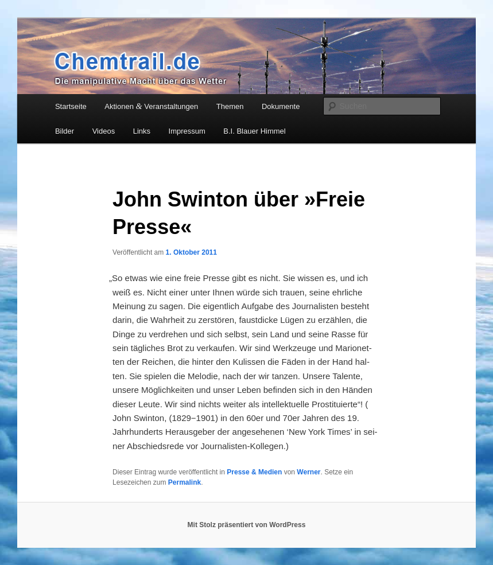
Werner (308, 472)
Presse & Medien (254, 472)
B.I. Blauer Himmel (254, 131)
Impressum (187, 131)
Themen (230, 106)
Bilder (64, 131)
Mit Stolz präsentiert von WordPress (247, 525)
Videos (103, 131)
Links (141, 131)
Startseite (71, 106)
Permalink (184, 482)
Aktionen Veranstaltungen (151, 106)
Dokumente (281, 106)
